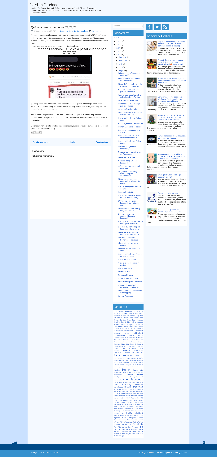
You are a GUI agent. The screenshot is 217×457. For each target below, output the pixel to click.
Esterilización (138, 350)
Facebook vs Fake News (128, 100)
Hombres (117, 370)
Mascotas (138, 387)
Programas (139, 409)
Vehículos (132, 431)
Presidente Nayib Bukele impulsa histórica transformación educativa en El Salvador (172, 81)
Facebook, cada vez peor (168, 193)
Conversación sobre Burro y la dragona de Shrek (130, 209)
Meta (123, 391)
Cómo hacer (139, 331)
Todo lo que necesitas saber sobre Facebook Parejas (129, 96)
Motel (141, 391)
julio (120, 64)
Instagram (133, 373)
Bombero (116, 324)
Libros (116, 380)
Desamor (126, 340)
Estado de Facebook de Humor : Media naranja (128, 239)
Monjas (136, 391)
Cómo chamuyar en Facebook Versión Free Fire (130, 114)
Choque (126, 329)
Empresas (123, 348)
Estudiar (127, 353)
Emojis (116, 348)
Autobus (125, 318)
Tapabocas (129, 422)
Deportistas (118, 340)
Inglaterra (125, 373)
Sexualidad (122, 420)
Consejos (138, 333)
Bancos (116, 320)
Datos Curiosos (130, 338)
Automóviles (133, 318)
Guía (134, 365)
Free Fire (132, 360)
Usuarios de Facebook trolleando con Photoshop (129, 286)
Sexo (115, 420)
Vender (140, 431)
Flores (116, 360)
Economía (117, 344)
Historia (133, 367)
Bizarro (130, 322)
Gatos (116, 365)
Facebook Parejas (133, 356)
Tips (141, 427)
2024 (118, 45)
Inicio (72, 142)
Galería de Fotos (127, 363)
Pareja (125, 400)
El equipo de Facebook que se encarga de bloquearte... (130, 222)
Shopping (130, 420)
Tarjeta (135, 422)
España (140, 348)
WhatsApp (120, 436)
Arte (115, 318)
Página (140, 398)
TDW (129, 424)
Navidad (140, 394)
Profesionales (129, 409)
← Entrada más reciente (39, 142)
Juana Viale (127, 377)
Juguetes (135, 377)
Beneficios (117, 322)
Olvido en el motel (125, 268)
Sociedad (140, 420)
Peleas (116, 402)
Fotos (120, 360)
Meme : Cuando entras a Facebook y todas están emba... (129, 181)
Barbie (129, 320)
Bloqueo (140, 322)
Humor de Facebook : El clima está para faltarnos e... (130, 137)
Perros (129, 402)
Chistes (140, 326)
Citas (141, 329)
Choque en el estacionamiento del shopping (130, 292)
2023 (118, 48)
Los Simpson (118, 382)
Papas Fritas (118, 400)
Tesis (115, 427)
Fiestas (133, 358)
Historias (140, 367)
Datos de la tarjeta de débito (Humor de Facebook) (129, 196)
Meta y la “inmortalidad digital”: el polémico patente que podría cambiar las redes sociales (171, 117)
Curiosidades (119, 338)
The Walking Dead (124, 427)
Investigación (118, 377)
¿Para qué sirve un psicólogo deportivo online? (169, 176)
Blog (134, 322)
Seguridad (134, 418)
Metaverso (130, 391)
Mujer (116, 394)
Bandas (123, 320)
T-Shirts (122, 422)
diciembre (123, 57)
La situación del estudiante (129, 109)
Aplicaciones (118, 316)
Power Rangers (119, 406)
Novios (140, 396)
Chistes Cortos (119, 329)
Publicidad (126, 411)
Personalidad (138, 402)
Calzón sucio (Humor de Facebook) (127, 147)
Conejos (127, 333)
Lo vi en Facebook (44, 4)
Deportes (139, 338)
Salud (128, 418)
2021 (118, 55)
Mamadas (131, 382)
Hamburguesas (119, 367)
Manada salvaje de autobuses (130, 282)
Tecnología (138, 424)
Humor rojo (138, 370)
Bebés (134, 320)
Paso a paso (133, 400)
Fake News (118, 358)
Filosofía (140, 358)
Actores (121, 311)
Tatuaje (124, 424)
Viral (141, 434)
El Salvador (139, 344)
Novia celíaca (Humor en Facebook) (128, 162)
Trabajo (122, 429)
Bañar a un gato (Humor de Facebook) (129, 74)
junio (121, 67)
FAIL (141, 356)
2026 (118, 38)
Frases (125, 360)
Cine (137, 329)
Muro (120, 394)
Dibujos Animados (136, 340)
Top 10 (116, 429)
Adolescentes (130, 311)
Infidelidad (117, 373)
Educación (125, 344)
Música (125, 394)
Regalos (123, 416)
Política (140, 404)
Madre (125, 382)
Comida (131, 331)
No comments (96, 31)
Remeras (130, 416)
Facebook (64, 31)
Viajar (128, 434)
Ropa (115, 418)
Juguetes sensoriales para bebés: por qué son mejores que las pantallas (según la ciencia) (171, 44)
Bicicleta (123, 322)
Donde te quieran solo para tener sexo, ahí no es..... (129, 228)
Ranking (134, 411)
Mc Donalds (118, 389)
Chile (135, 326)
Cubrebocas (131, 335)
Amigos (140, 311)
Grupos (128, 365)
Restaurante (138, 416)
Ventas (116, 434)
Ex (142, 353)
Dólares (133, 342)
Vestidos (123, 434)
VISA (115, 436)
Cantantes (139, 324)
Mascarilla (127, 387)
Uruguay (116, 431)
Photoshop (123, 404)
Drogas (140, 342)
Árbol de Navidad (129, 316)
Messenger (117, 391)
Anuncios (131, 313)
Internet (140, 375)
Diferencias (117, 342)
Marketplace (118, 387)
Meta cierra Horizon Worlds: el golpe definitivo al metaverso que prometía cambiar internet (171, 156)
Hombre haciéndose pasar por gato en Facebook (130, 90)
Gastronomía (138, 363)
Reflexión (116, 416)
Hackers (140, 365)
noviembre (123, 61)
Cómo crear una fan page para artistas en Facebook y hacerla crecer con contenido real (170, 99)
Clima (116, 331)
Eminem (140, 346)
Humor (71, 31)
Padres (133, 398)
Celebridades (118, 326)
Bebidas (140, 320)
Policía (135, 404)
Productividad (118, 409)
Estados (126, 350)
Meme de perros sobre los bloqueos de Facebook (128, 233)
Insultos (140, 373)
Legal (141, 377)
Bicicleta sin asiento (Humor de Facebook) (129, 80)
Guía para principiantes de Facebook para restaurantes (169, 210)
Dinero (125, 342)
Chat (131, 326)
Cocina (126, 331)
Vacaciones (124, 431)
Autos (140, 318)
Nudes (116, 398)
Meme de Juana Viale (126, 157)
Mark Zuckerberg (122, 384)
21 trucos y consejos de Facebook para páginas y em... (129, 203)
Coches (120, 331)
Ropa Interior (121, 418)
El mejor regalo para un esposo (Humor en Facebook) (127, 216)
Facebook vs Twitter (126, 192)
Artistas (119, 318)
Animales (123, 313)
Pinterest (130, 404)
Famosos (126, 358)
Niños (128, 396)
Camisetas (130, 324)
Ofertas (121, 398)
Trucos (127, 429)
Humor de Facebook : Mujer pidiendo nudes (129, 105)
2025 (118, 41)
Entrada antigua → (103, 142)
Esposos (116, 350)
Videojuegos (135, 434)
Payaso (140, 400)
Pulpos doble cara (125, 275)
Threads (135, 427)
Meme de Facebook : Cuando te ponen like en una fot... (130, 85)
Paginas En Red (148, 452)
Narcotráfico (132, 394)
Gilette (122, 365)
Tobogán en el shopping (128, 278)
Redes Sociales (134, 413)
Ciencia (132, 329)
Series (141, 418)
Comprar (117, 333)
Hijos (127, 367)
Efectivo (132, 344)
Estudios (135, 353)
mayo (121, 71)
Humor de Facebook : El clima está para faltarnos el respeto (172, 137)
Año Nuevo (139, 313)
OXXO (128, 398)
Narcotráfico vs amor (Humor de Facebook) (129, 153)
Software (116, 422)
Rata (122, 413)
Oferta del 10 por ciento (127, 260)
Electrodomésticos (119, 346)
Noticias (134, 396)
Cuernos (140, 335)
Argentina (139, 316)
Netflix (123, 396)
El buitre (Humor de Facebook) (130, 123)
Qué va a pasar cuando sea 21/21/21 (53, 27)
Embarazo (131, 346)
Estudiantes (118, 353)
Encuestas (132, 348)
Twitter (140, 429)
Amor (116, 313)
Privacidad (130, 406)
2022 (118, 51)
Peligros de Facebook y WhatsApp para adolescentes (127, 174)
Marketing (139, 385)
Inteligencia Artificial (123, 375)
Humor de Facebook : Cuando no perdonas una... (130, 255)
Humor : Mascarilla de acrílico (130, 127)
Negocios (117, 396)
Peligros (122, 402)
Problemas (139, 406)
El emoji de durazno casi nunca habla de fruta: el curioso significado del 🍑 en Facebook (170, 62)
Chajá (126, 326)
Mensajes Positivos (136, 389)
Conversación (119, 335)
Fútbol (119, 363)
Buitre (123, 324)
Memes (126, 389)
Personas (117, 404)
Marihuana (139, 382)
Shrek (135, 420)
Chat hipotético (124, 272)
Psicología (118, 411)
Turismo (134, 429)
